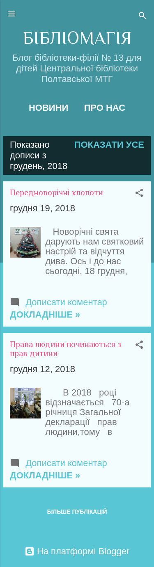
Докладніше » (45, 314)
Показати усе (109, 144)
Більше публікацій (77, 511)
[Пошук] (142, 16)
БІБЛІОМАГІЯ (77, 38)
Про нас (104, 108)
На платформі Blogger (77, 551)
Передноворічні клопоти (56, 192)
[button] (139, 194)
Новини (48, 108)
